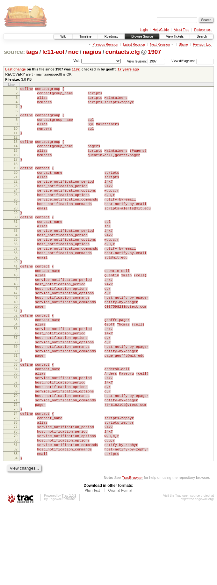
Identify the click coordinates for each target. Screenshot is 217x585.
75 (16, 486)
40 (16, 296)
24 (16, 209)
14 (16, 156)
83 (16, 529)
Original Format (120, 568)
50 (16, 350)
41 (16, 301)
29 (16, 236)
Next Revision (160, 44)
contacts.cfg (122, 51)
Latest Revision (134, 44)
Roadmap (111, 36)
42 (16, 307)
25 (16, 215)
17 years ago (128, 69)
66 (16, 437)
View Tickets (175, 36)
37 (16, 280)
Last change (15, 69)
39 (16, 291)
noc (73, 51)
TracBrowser (132, 555)
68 (16, 448)
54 (16, 372)
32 (16, 253)
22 (16, 199)
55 (16, 377)
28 (16, 231)
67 (16, 442)
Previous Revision (105, 44)
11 (16, 141)
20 (16, 188)
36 (16, 274)
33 (16, 258)
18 (16, 178)
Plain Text (92, 568)
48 (16, 339)
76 (16, 491)
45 (16, 323)
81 (16, 518)
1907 (154, 51)
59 (16, 399)
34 (16, 264)
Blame (183, 44)
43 (16, 312)
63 (16, 421)
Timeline (85, 36)
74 (16, 480)
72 (16, 470)
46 (16, 329)
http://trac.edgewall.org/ (197, 576)
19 (16, 182)
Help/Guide (161, 30)
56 (16, 383)
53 (16, 367)
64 (16, 426)
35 (16, 269)
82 (16, 524)
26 (16, 220)
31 (16, 247)
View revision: (137, 61)
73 (16, 475)
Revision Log (202, 44)
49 (16, 345)
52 (16, 361)
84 (16, 535)
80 (16, 513)
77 (16, 497)
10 (16, 136)
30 (16, 242)
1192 (76, 69)
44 (16, 318)
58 (16, 394)
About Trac (181, 30)
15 (16, 162)
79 (16, 507)
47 (16, 334)
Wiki (63, 36)
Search (202, 36)
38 (16, 285)
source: (14, 51)
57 (16, 388)
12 (16, 147)
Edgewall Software (61, 576)
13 (16, 151)
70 (16, 459)
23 (16, 204)
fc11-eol (53, 51)
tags (32, 51)
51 (16, 356)
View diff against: (192, 61)
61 (16, 410)
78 (16, 502)
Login (144, 30)
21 (16, 193)
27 (16, 226)
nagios (92, 51)
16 (16, 167)
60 (16, 404)
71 (16, 464)
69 (16, 453)
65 (16, 432)
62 (16, 415)
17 (16, 173)
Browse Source (142, 36)
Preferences (203, 30)
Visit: (76, 60)
